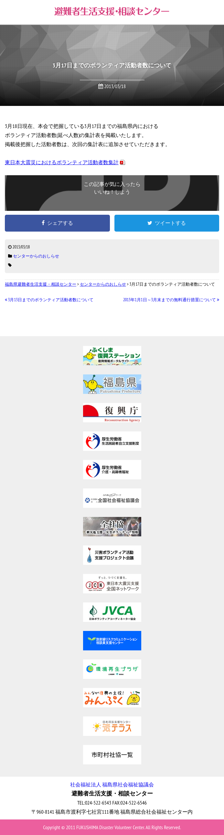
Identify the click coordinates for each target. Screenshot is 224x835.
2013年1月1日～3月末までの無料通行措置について (171, 300)
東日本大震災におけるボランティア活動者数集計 (62, 162)
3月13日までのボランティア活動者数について (49, 300)
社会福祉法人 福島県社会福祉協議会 (112, 784)
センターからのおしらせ (36, 256)
